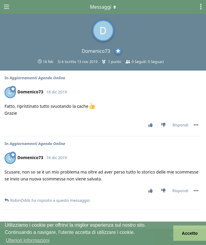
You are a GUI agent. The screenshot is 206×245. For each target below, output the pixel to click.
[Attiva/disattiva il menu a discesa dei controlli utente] (201, 7)
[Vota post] (151, 125)
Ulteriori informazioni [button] (27, 240)
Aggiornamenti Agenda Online (37, 77)
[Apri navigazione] (6, 7)
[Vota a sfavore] (164, 125)
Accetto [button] (190, 233)
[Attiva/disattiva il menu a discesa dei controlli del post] (196, 124)
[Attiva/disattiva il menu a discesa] (103, 7)
